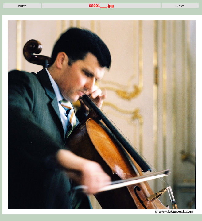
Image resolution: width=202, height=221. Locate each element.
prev (22, 5)
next (180, 5)
